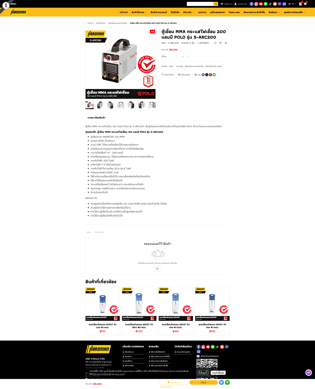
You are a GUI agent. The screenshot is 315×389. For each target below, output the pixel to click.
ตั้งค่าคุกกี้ (203, 373)
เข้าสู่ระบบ (226, 3)
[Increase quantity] (188, 56)
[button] (202, 4)
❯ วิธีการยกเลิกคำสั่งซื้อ (158, 365)
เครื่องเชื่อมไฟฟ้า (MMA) (213, 66)
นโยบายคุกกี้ (120, 374)
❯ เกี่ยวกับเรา (128, 351)
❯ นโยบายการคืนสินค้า (158, 360)
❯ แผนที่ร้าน (127, 360)
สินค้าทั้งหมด (100, 23)
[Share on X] (206, 74)
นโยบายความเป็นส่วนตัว (102, 374)
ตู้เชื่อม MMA (99, 232)
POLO (171, 66)
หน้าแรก (90, 23)
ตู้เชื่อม (88, 232)
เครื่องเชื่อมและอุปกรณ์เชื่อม (117, 23)
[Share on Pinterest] (210, 74)
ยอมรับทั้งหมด (218, 373)
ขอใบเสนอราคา (166, 386)
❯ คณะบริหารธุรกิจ (182, 351)
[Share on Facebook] (203, 74)
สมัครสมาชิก (240, 3)
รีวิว (157, 269)
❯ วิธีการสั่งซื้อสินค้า (157, 351)
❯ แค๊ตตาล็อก (128, 365)
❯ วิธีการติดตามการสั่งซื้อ (159, 356)
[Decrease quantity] (178, 56)
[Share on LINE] (214, 74)
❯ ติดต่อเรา (127, 356)
